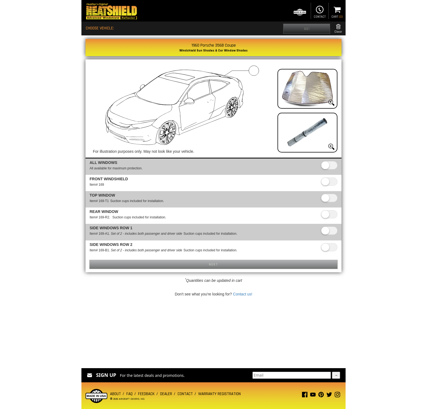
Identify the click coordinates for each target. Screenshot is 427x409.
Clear (338, 29)
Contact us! (242, 294)
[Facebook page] (304, 396)
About (115, 393)
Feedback (146, 393)
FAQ (129, 393)
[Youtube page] (313, 396)
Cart (337, 11)
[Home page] (111, 12)
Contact (320, 11)
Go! (307, 28)
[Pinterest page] (321, 396)
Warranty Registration (219, 393)
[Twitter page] (329, 396)
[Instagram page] (337, 396)
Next (213, 264)
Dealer (166, 393)
